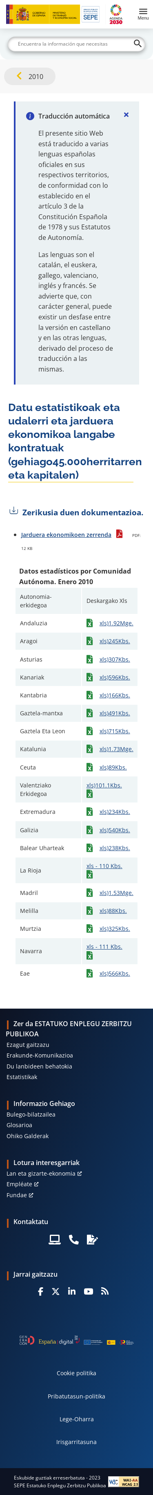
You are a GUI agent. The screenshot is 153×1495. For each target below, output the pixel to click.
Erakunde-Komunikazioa (40, 1055)
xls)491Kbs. (115, 713)
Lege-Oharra (77, 1419)
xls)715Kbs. (115, 731)
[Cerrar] (126, 114)
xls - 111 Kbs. (104, 946)
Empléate (19, 1184)
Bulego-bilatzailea (31, 1114)
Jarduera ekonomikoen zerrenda (66, 535)
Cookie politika (76, 1373)
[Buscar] (77, 44)
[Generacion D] (77, 1340)
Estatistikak (22, 1077)
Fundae (17, 1195)
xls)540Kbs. (115, 830)
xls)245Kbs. (115, 641)
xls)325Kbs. (115, 928)
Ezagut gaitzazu (28, 1045)
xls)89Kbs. (113, 767)
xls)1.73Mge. (116, 749)
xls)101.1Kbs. (104, 785)
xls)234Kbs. (115, 812)
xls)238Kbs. (115, 848)
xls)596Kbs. (115, 677)
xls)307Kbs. (115, 659)
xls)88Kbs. (113, 911)
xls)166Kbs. (115, 695)
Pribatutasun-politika (76, 1396)
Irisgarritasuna (76, 1442)
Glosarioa (19, 1125)
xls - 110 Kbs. (104, 866)
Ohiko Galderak (28, 1136)
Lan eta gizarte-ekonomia (41, 1173)
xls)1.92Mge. (116, 623)
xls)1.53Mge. (116, 893)
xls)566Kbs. (115, 973)
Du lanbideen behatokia (39, 1066)
